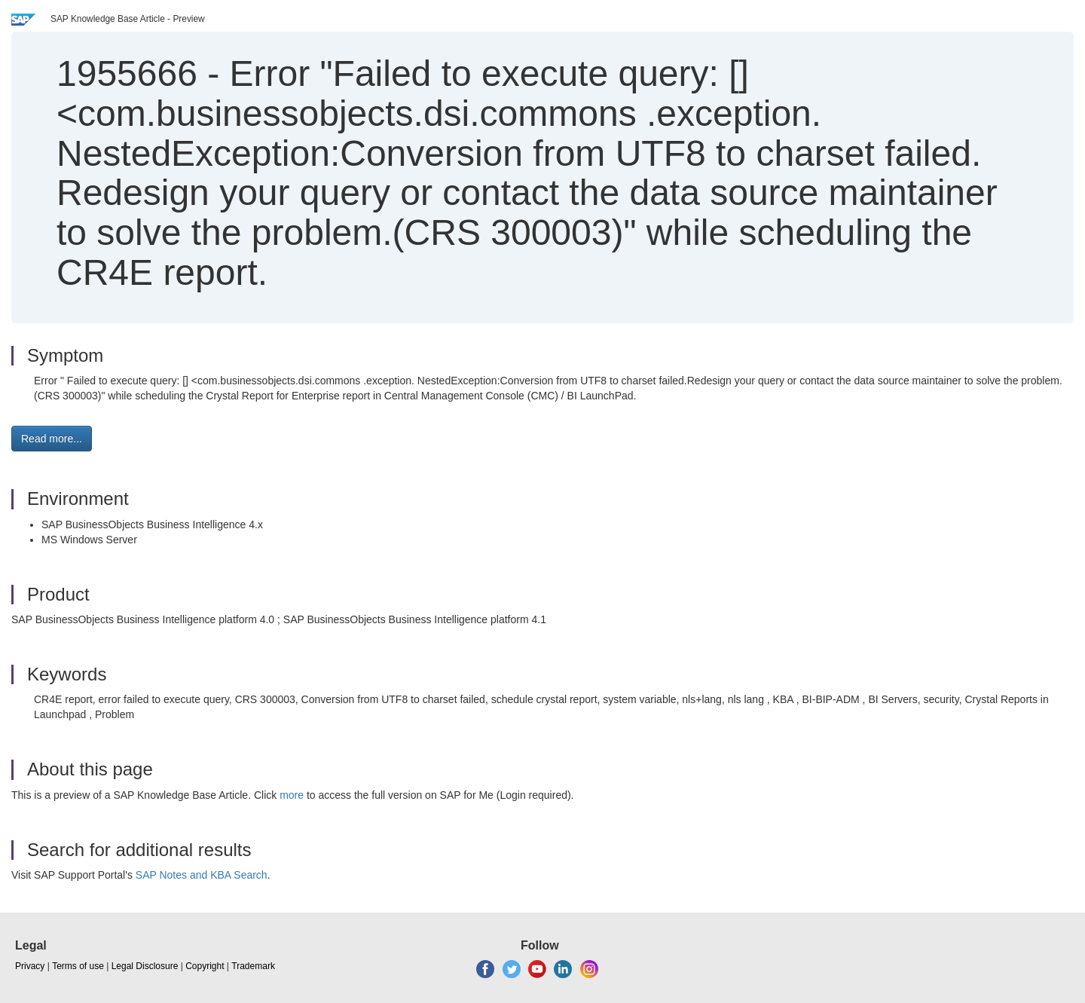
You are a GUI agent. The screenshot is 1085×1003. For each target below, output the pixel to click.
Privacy (29, 966)
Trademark (253, 966)
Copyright (204, 966)
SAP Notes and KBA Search (201, 875)
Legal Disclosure (145, 966)
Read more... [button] (51, 439)
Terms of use (78, 966)
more (292, 795)
